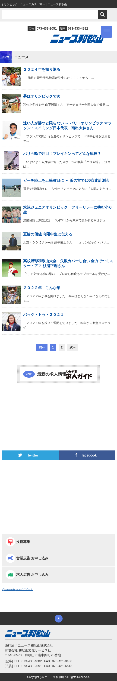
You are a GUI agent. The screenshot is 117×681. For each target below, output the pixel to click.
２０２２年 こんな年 (41, 288)
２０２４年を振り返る (41, 69)
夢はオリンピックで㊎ (41, 96)
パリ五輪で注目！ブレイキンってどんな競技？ (62, 154)
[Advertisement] (58, 404)
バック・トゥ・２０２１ (43, 315)
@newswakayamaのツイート (17, 589)
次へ (73, 347)
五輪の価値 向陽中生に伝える (47, 234)
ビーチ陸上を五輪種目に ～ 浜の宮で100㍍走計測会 (66, 180)
